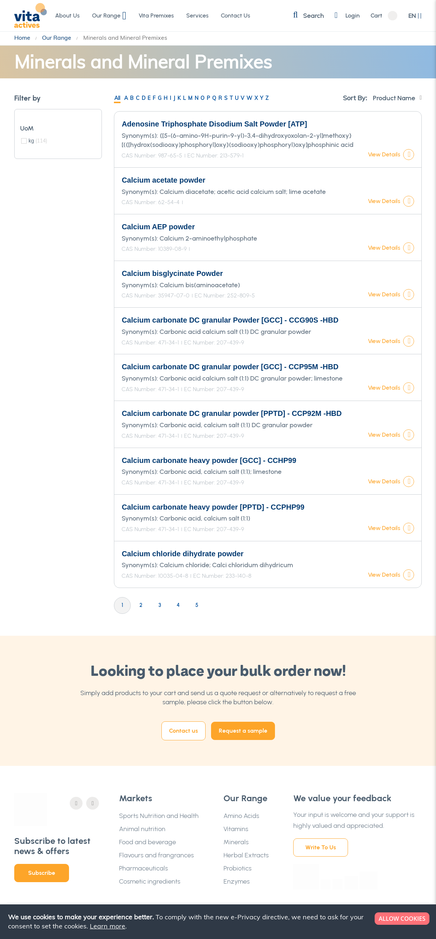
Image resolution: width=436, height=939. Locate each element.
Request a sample (243, 730)
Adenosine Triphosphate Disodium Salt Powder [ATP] (214, 124)
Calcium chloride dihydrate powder (182, 554)
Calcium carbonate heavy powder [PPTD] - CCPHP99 (213, 507)
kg (37, 140)
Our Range (57, 37)
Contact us (183, 730)
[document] (218, 921)
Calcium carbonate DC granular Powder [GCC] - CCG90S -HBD (230, 320)
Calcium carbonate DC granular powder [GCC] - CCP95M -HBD (230, 367)
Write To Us (320, 847)
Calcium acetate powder (163, 180)
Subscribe (41, 872)
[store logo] (30, 15)
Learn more (107, 926)
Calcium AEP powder (158, 227)
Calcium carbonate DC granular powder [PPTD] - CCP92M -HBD (231, 413)
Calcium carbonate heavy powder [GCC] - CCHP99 (209, 460)
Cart (376, 16)
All (117, 98)
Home (23, 37)
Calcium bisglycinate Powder (172, 273)
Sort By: (355, 98)
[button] (415, 15)
